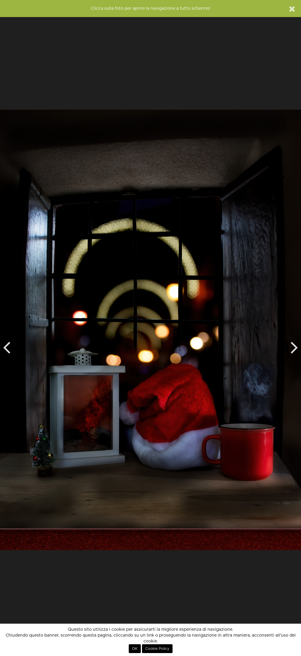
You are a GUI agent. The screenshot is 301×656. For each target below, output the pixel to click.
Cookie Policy (157, 648)
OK (135, 648)
